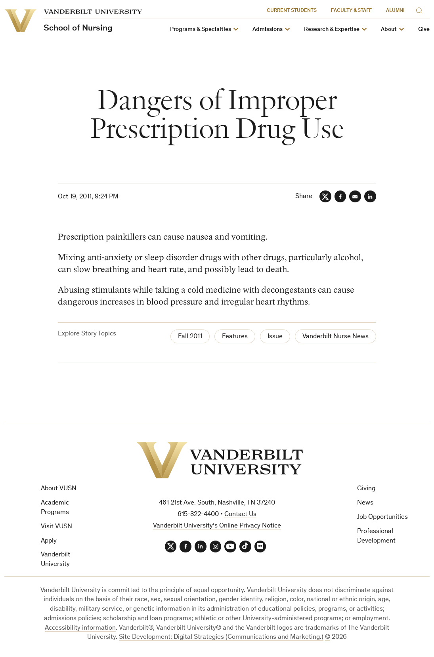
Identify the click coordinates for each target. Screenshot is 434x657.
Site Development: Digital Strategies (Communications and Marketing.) (221, 637)
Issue (275, 336)
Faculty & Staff (351, 10)
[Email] (355, 196)
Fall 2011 (190, 336)
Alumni (395, 10)
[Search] (421, 9)
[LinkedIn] (370, 196)
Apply (49, 541)
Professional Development (376, 536)
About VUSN (58, 489)
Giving (366, 489)
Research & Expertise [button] (331, 29)
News (365, 503)
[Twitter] (325, 196)
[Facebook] (340, 196)
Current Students (292, 10)
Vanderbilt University (55, 560)
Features (235, 336)
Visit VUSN (56, 527)
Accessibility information (80, 628)
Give (424, 29)
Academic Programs (55, 508)
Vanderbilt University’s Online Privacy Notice (217, 526)
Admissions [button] (267, 29)
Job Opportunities (382, 517)
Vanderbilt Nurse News (335, 336)
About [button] (389, 29)
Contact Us (240, 514)
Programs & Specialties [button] (200, 29)
